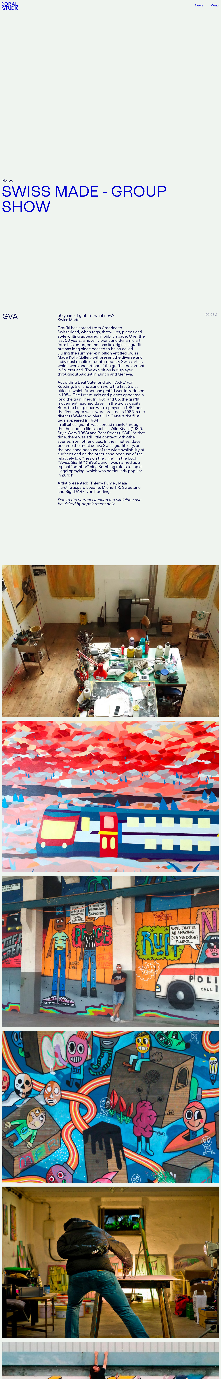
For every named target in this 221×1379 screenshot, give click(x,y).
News (199, 5)
